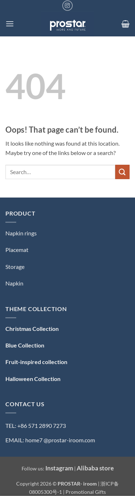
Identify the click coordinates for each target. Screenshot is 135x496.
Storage (14, 266)
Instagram (59, 468)
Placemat (16, 249)
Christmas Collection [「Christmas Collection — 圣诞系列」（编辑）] (32, 328)
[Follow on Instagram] (67, 5)
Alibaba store (95, 468)
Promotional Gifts (86, 492)
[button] (9, 23)
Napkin (14, 283)
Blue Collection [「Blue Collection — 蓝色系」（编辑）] (24, 345)
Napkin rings (21, 233)
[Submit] (122, 172)
